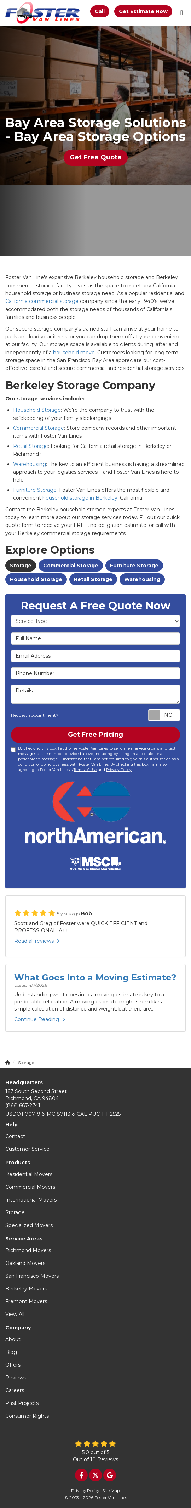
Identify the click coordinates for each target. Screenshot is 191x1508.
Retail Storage (30, 446)
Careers (14, 1390)
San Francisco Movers (32, 1276)
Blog (11, 1352)
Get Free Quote (96, 157)
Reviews (15, 1377)
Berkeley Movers (26, 1288)
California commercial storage (42, 301)
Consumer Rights (27, 1416)
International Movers (31, 1200)
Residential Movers (28, 1174)
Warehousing (29, 464)
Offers (13, 1365)
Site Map (111, 1490)
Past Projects (22, 1403)
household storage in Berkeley (79, 498)
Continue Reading (39, 1019)
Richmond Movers (28, 1250)
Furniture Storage (35, 490)
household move (74, 352)
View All (14, 1314)
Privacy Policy (119, 769)
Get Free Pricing (95, 734)
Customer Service (27, 1149)
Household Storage (37, 410)
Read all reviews (37, 941)
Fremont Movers (26, 1301)
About (13, 1339)
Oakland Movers (25, 1263)
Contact (15, 1136)
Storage (20, 565)
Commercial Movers (30, 1187)
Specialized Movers (29, 1225)
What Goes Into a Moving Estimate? (95, 977)
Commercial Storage (38, 428)
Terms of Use (85, 769)
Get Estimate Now (143, 11)
